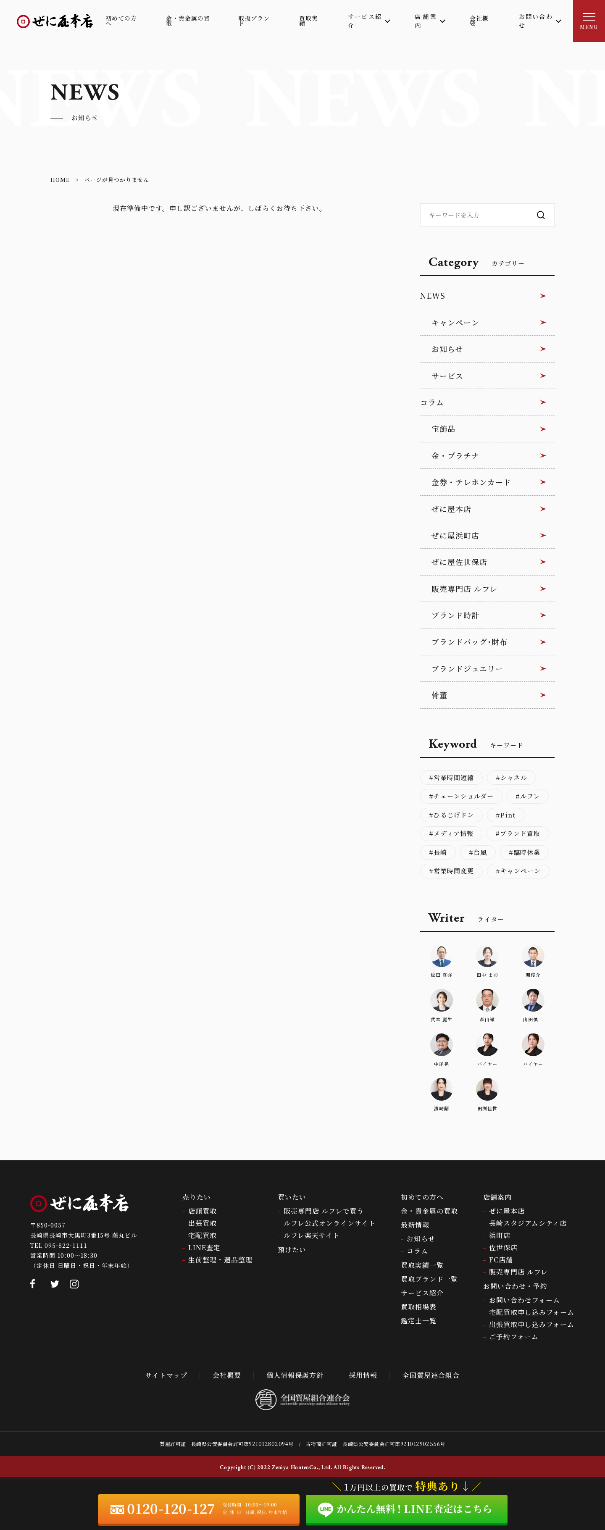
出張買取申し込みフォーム (531, 1324)
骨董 (439, 694)
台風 (480, 852)
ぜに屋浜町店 (455, 535)
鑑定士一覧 (419, 1320)
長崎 (440, 852)
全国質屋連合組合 (431, 1375)
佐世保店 (503, 1247)
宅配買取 (202, 1235)
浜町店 (499, 1235)
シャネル (513, 777)
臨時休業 (526, 852)
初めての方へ (422, 1197)
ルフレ (530, 795)
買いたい (292, 1197)
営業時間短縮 (454, 777)
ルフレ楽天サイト (312, 1235)
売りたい (196, 1197)
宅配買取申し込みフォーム (531, 1312)
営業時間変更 (454, 870)
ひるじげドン (454, 814)
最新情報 (415, 1225)
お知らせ (447, 348)
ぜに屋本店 (451, 508)
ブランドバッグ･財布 (469, 641)
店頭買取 (202, 1211)
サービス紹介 (422, 1293)
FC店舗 (501, 1259)
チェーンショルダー (464, 795)
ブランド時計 (455, 615)
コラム (432, 402)
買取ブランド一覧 (429, 1279)
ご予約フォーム (514, 1336)
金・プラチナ (455, 455)
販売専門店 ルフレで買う (324, 1211)
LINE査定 (204, 1247)
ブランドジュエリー (467, 668)
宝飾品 (443, 428)
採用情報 (363, 1375)
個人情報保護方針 (295, 1375)
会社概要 (227, 1375)
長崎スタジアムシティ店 (528, 1223)
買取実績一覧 (422, 1265)
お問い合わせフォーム (524, 1300)
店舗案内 (497, 1197)
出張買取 (202, 1223)
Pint (508, 814)
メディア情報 (453, 833)
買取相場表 (419, 1307)
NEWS (432, 295)
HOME (60, 179)
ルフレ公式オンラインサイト (330, 1223)
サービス (447, 375)
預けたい (292, 1249)
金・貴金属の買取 (429, 1211)
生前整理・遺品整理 (220, 1259)
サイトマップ (166, 1375)
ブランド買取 (520, 833)
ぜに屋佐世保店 (459, 561)
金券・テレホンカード (471, 481)
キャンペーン (455, 322)
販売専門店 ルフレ (464, 588)
